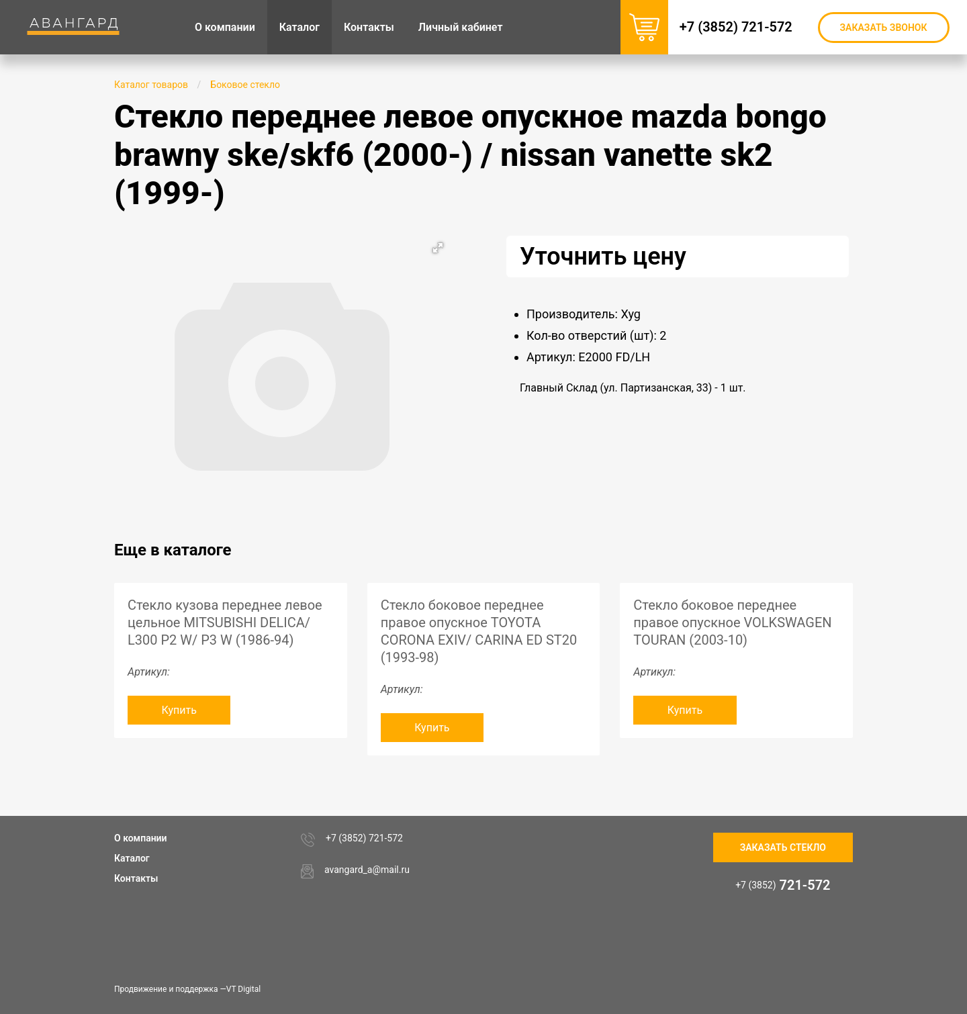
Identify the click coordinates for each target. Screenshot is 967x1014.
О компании (140, 838)
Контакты (136, 878)
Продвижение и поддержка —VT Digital (187, 989)
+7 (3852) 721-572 (742, 27)
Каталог (132, 858)
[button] (438, 248)
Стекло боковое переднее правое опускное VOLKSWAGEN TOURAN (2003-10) (732, 622)
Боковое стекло (245, 84)
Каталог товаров (151, 84)
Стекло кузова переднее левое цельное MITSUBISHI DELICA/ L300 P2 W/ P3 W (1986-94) (225, 622)
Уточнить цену (603, 256)
